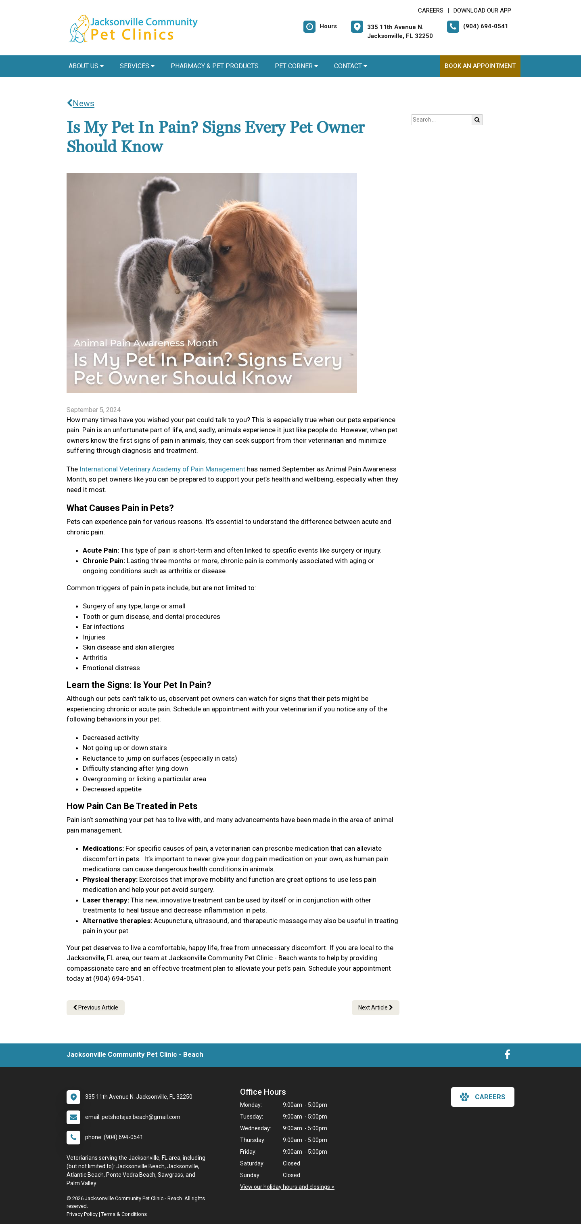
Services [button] (137, 66)
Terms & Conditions (124, 1214)
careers (483, 1096)
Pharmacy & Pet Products (215, 66)
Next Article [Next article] (375, 1007)
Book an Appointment (480, 65)
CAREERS (430, 10)
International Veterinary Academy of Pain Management (162, 469)
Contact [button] (350, 66)
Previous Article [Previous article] (95, 1007)
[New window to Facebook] (507, 1056)
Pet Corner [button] (296, 66)
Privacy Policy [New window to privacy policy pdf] (82, 1214)
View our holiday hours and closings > (287, 1187)
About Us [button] (86, 66)
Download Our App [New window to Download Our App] (482, 10)
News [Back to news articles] (80, 103)
